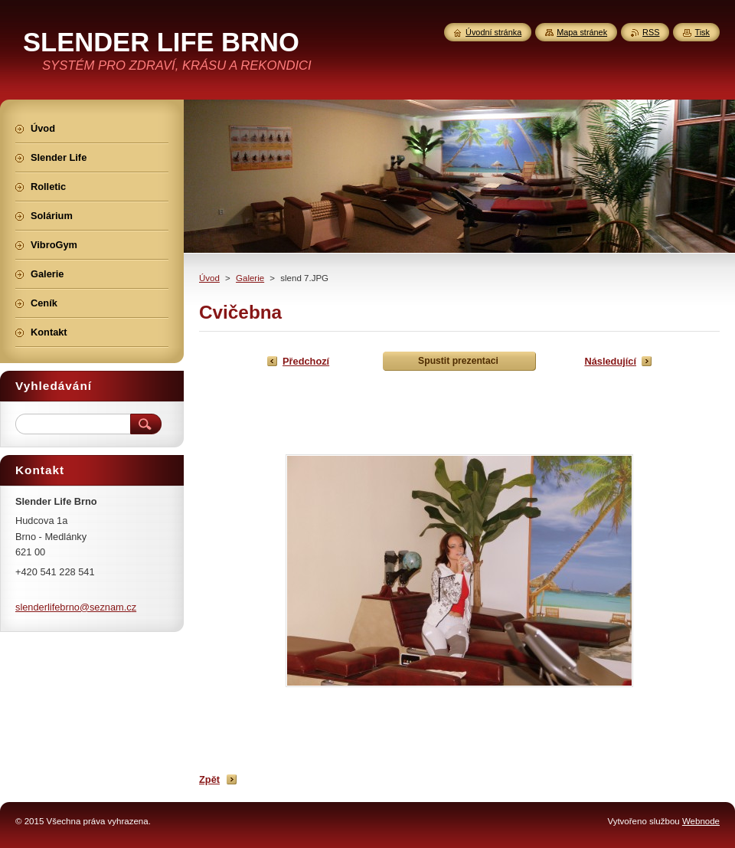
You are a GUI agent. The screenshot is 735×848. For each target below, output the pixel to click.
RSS (650, 32)
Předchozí (306, 361)
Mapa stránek (582, 32)
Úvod (209, 278)
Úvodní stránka (493, 32)
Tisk (702, 32)
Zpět (209, 779)
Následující (610, 361)
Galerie (250, 278)
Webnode (701, 821)
